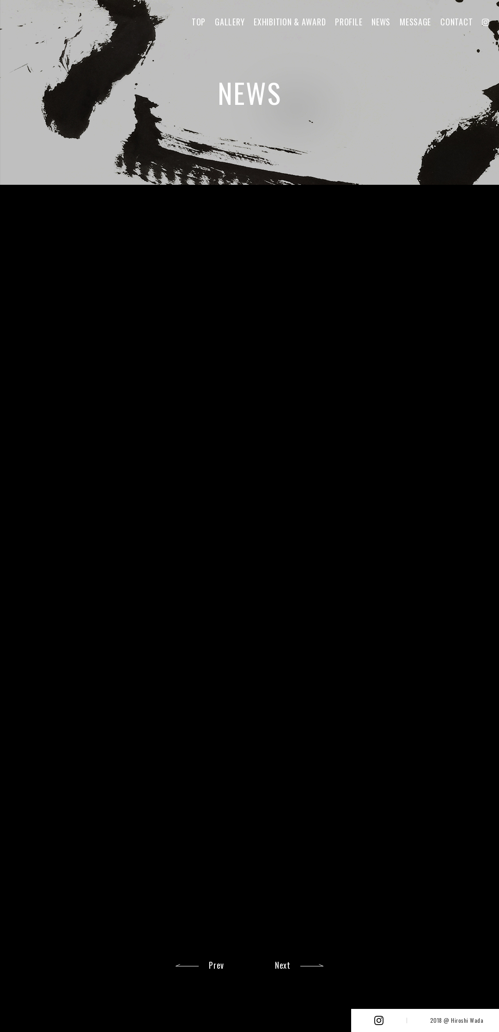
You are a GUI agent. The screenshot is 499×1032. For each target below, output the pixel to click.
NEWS (380, 22)
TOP (199, 22)
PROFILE (348, 22)
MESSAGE (415, 22)
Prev (216, 965)
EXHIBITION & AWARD (290, 22)
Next (283, 965)
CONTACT (456, 22)
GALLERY (229, 22)
